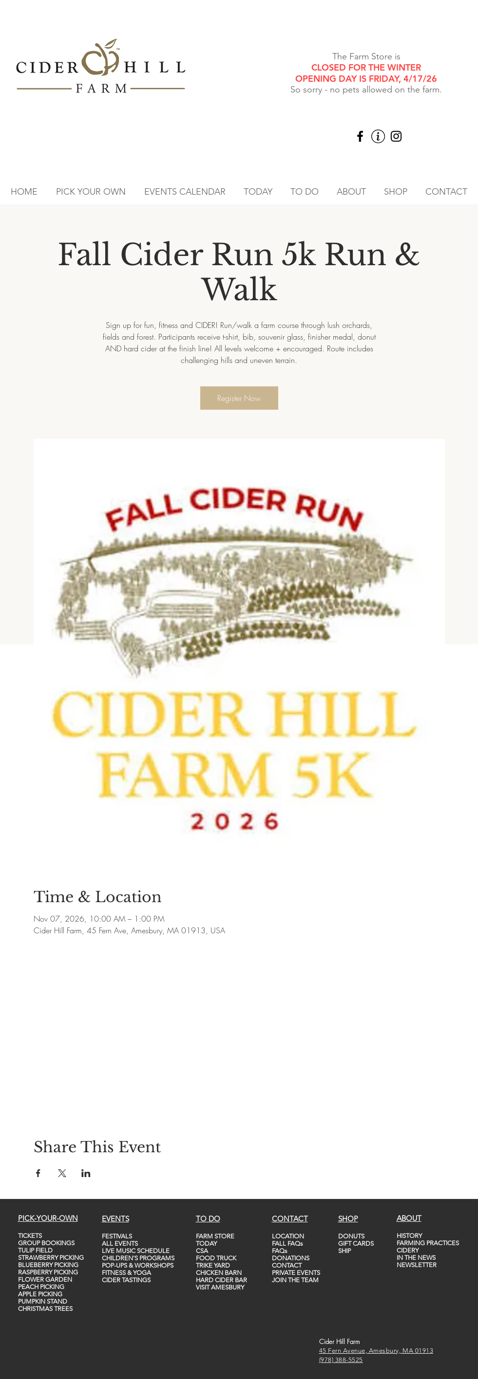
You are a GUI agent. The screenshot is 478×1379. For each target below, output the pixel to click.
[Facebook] (360, 136)
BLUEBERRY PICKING (48, 1265)
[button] (91, 191)
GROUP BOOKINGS (46, 1243)
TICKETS (30, 1235)
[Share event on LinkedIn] (86, 1173)
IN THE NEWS (416, 1257)
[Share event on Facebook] (38, 1173)
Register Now (239, 398)
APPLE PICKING (40, 1294)
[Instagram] (396, 136)
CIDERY (408, 1250)
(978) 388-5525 (341, 1359)
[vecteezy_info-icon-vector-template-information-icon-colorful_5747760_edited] (378, 136)
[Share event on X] (62, 1173)
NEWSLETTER (417, 1265)
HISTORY (409, 1235)
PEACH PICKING (41, 1286)
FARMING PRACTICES (428, 1243)
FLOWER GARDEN (45, 1279)
